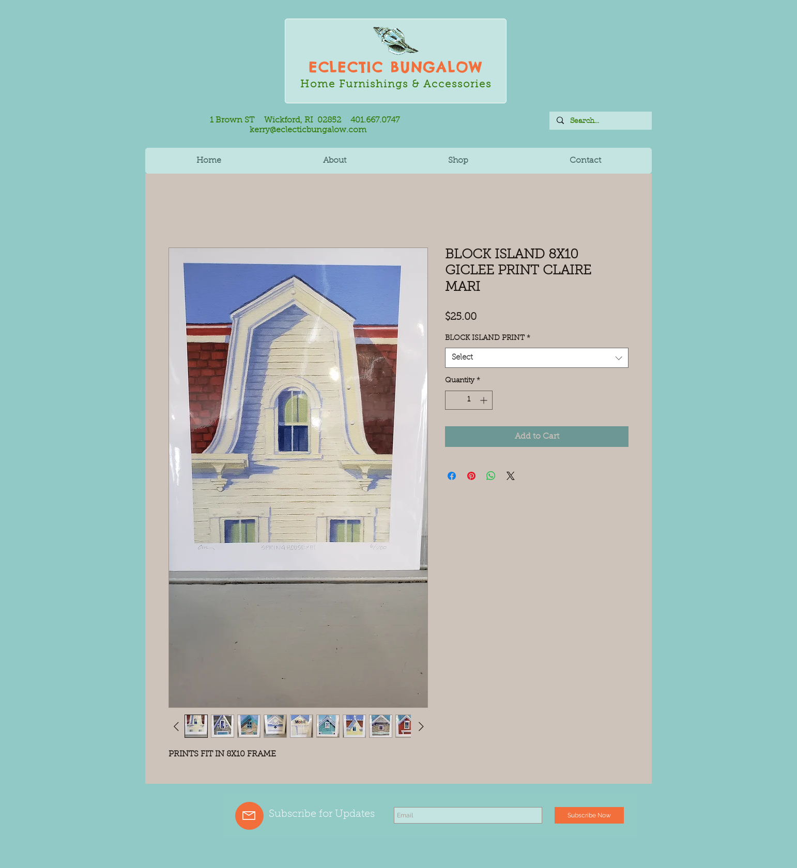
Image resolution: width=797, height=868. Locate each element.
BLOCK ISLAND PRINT (487, 338)
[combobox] (537, 358)
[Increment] (484, 400)
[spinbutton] (468, 400)
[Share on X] (510, 476)
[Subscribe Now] (589, 815)
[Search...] (600, 121)
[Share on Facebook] (452, 476)
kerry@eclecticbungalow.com (308, 130)
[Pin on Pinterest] (471, 476)
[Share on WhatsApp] (491, 476)
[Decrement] (453, 400)
